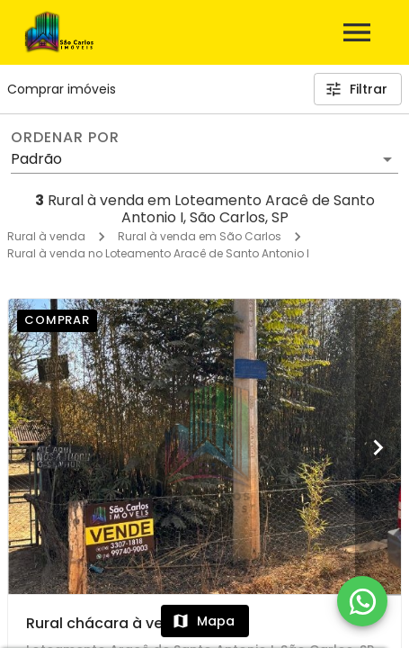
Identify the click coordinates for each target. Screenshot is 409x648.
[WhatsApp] (362, 601)
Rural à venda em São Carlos (199, 236)
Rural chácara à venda (108, 623)
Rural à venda (46, 236)
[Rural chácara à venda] (204, 446)
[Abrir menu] (357, 32)
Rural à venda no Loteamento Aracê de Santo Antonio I (158, 253)
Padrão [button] (36, 158)
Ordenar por (65, 137)
